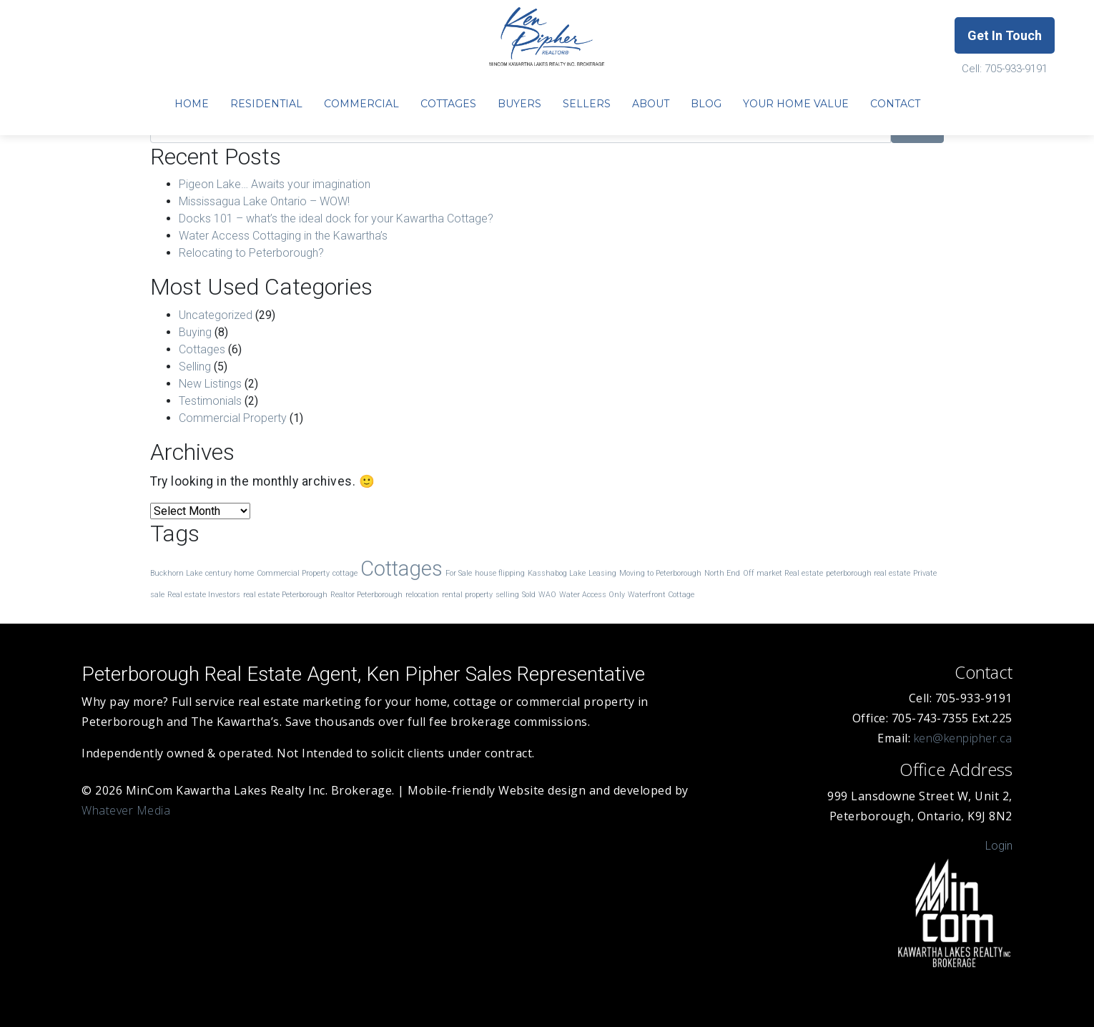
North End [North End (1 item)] (722, 573)
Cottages (202, 349)
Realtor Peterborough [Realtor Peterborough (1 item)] (366, 594)
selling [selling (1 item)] (507, 594)
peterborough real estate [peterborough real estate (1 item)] (868, 573)
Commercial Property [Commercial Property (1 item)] (293, 573)
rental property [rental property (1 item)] (467, 594)
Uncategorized (215, 315)
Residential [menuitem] (266, 103)
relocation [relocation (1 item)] (422, 594)
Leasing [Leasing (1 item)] (602, 573)
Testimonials (210, 401)
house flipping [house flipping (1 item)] (500, 573)
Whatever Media (126, 810)
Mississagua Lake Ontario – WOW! (264, 201)
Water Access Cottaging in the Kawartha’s (283, 235)
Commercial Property (233, 418)
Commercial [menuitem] (361, 103)
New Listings (210, 383)
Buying (195, 332)
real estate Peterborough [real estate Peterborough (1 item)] (285, 594)
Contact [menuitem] (895, 103)
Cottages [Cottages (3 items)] (401, 568)
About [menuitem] (650, 103)
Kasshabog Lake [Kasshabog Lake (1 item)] (557, 573)
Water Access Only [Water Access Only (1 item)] (592, 594)
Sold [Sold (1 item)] (529, 594)
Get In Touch (1004, 35)
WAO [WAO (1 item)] (547, 594)
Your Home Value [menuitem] (796, 103)
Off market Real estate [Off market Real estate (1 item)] (783, 573)
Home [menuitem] (191, 103)
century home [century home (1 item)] (229, 573)
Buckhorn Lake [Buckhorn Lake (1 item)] (176, 573)
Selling (195, 366)
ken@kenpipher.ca (963, 738)
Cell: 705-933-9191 (1005, 68)
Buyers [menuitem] (519, 103)
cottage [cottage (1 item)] (345, 573)
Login (998, 845)
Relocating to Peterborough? (251, 253)
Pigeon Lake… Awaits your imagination (274, 184)
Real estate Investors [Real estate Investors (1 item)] (203, 594)
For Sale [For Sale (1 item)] (458, 573)
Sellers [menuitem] (587, 103)
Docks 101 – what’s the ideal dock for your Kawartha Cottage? (336, 218)
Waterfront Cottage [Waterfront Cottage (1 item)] (661, 594)
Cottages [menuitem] (448, 103)
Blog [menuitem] (706, 103)
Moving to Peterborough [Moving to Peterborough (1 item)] (660, 573)
